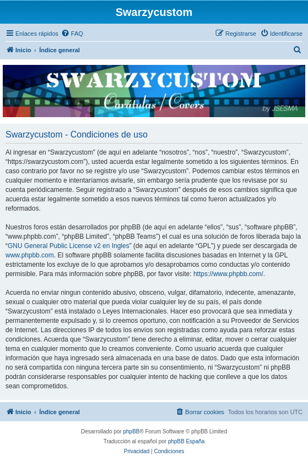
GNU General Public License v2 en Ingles (68, 246)
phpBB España (186, 441)
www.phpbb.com (29, 255)
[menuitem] (72, 33)
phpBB (131, 431)
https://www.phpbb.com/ (228, 274)
